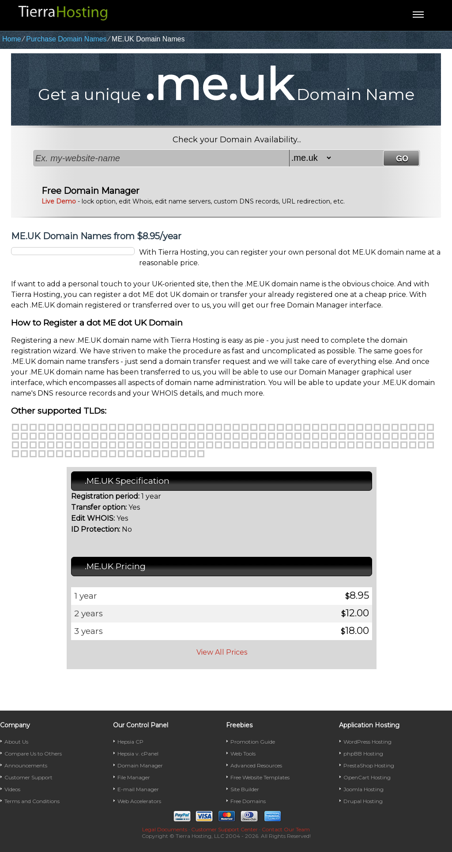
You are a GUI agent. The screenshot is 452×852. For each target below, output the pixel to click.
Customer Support (28, 777)
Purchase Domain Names (66, 39)
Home (11, 39)
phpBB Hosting (363, 753)
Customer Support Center (224, 829)
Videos (12, 789)
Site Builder (244, 789)
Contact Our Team (286, 829)
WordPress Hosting (367, 741)
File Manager (133, 777)
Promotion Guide (252, 741)
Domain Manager (140, 765)
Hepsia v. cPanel (137, 753)
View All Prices (221, 652)
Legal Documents (164, 829)
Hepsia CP (130, 741)
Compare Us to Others (33, 753)
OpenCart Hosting (367, 777)
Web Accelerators (139, 801)
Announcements (25, 765)
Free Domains (248, 801)
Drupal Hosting (363, 801)
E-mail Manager (138, 789)
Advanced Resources (256, 765)
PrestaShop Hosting (368, 765)
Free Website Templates (260, 777)
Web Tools (243, 753)
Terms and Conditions (32, 801)
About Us (16, 741)
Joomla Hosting (363, 789)
